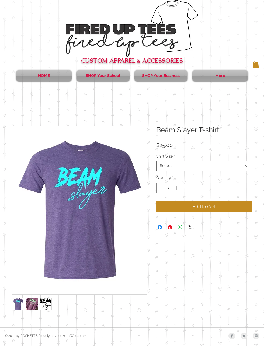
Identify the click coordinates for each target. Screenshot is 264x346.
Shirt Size (165, 156)
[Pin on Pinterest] (170, 227)
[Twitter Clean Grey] (244, 336)
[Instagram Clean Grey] (256, 336)
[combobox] (204, 166)
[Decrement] (160, 188)
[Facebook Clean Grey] (231, 336)
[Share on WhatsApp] (180, 227)
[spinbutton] (168, 188)
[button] (256, 64)
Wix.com (77, 336)
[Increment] (176, 188)
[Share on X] (190, 227)
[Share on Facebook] (160, 227)
